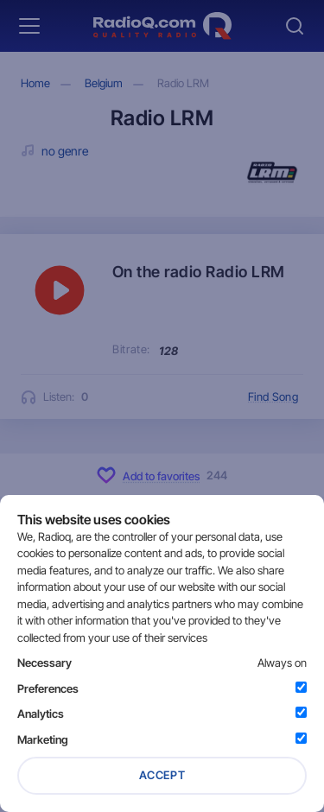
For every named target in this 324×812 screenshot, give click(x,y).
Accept (162, 775)
